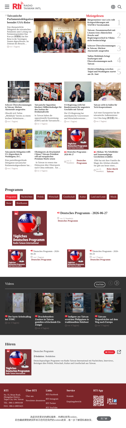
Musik (113, 196)
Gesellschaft (69, 196)
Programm (11, 196)
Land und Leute (98, 196)
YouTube (100, 284)
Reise (8, 203)
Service (70, 390)
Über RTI (31, 390)
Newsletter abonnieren (35, 400)
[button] (116, 283)
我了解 (104, 418)
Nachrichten (26, 196)
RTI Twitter (50, 403)
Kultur (83, 196)
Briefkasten (21, 203)
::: (6, 15)
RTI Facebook (51, 394)
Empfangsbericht (73, 401)
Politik (40, 196)
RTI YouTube (50, 407)
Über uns (29, 396)
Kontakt (69, 396)
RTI (6, 390)
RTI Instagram (51, 399)
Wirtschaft (53, 196)
